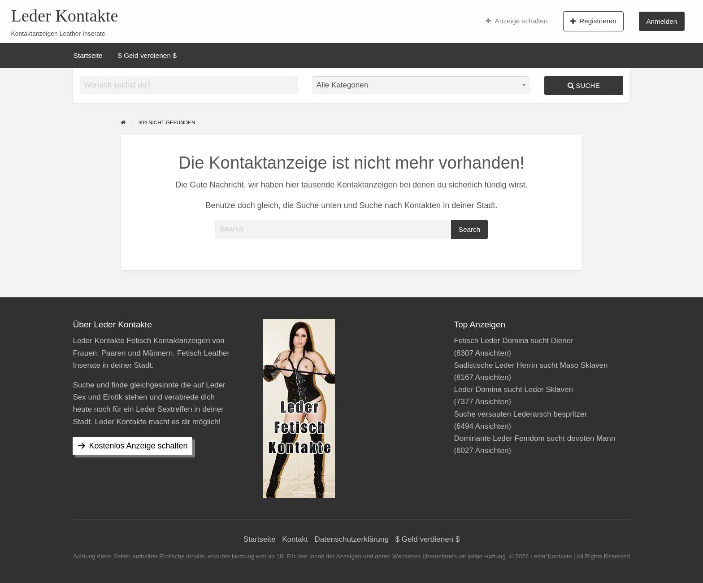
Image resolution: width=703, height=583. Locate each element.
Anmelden (661, 21)
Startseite (88, 55)
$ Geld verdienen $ (147, 55)
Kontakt (295, 539)
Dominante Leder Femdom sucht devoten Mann (534, 438)
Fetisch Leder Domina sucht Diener (513, 340)
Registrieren (593, 21)
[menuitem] (516, 21)
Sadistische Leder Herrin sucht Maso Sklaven (531, 365)
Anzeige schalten (517, 21)
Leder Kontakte (64, 15)
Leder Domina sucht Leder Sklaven (513, 389)
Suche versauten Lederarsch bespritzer (520, 414)
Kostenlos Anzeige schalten (138, 445)
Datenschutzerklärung (352, 539)
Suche (584, 85)
